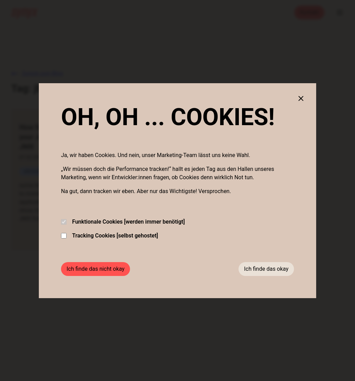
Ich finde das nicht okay (95, 269)
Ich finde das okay (266, 269)
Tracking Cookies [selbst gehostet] (109, 235)
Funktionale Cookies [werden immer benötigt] (123, 221)
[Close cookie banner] (301, 98)
